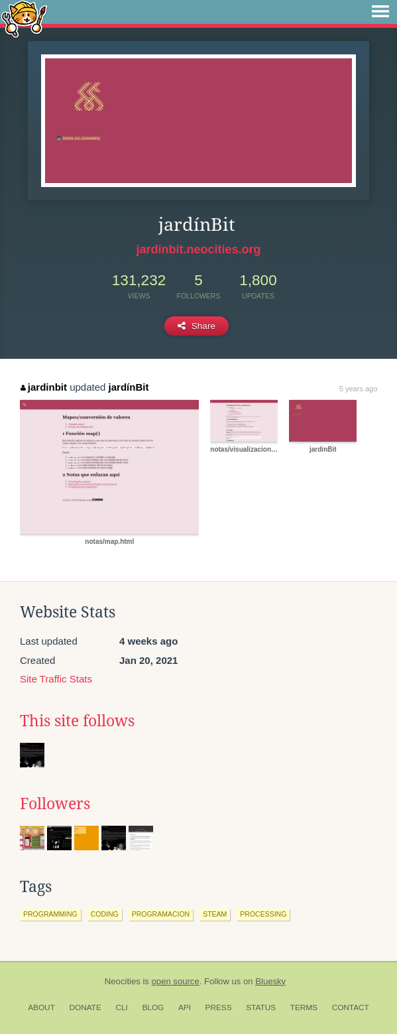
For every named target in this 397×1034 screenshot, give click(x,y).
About (41, 1007)
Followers (55, 803)
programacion (161, 914)
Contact (350, 1007)
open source (175, 981)
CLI (121, 1007)
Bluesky (270, 981)
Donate (85, 1007)
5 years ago (358, 389)
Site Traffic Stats (56, 678)
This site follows (77, 721)
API (184, 1007)
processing (263, 914)
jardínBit (129, 387)
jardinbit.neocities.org (198, 249)
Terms (303, 1007)
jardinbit (44, 387)
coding (105, 914)
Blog (153, 1007)
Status (261, 1007)
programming (50, 914)
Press (218, 1007)
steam (215, 914)
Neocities (123, 981)
